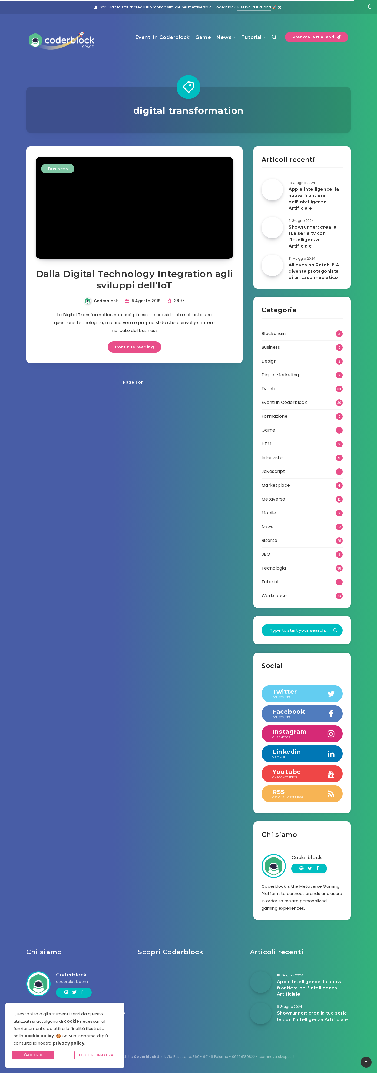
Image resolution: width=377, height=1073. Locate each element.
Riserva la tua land (254, 7)
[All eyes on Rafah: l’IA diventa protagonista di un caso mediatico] (272, 265)
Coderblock (306, 858)
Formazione (274, 416)
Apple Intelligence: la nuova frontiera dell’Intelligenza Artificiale (314, 199)
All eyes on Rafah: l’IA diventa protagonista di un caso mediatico (314, 271)
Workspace (274, 596)
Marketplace (276, 485)
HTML (267, 444)
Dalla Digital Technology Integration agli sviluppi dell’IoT (134, 279)
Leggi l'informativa (95, 1055)
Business (58, 168)
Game (203, 37)
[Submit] (335, 630)
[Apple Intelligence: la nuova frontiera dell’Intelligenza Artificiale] (272, 189)
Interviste (272, 458)
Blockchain (274, 333)
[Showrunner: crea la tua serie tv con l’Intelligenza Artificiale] (272, 227)
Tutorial (251, 37)
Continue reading (134, 347)
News (224, 37)
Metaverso (273, 499)
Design (269, 361)
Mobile (269, 513)
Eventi (268, 389)
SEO (266, 554)
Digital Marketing (280, 375)
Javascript (273, 471)
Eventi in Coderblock (162, 37)
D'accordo (33, 1055)
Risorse (269, 540)
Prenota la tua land (316, 37)
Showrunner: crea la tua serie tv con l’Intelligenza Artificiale (312, 237)
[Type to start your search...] (302, 630)
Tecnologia (274, 568)
